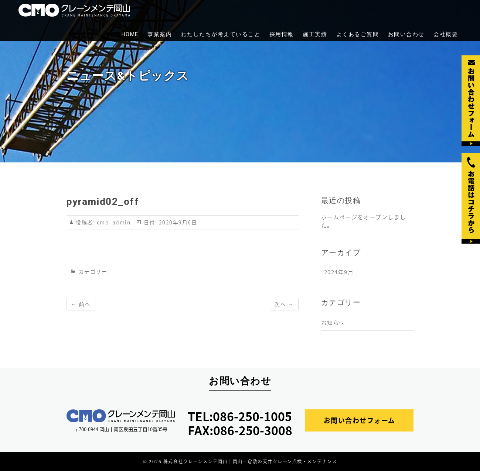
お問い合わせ (406, 34)
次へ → (284, 304)
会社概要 (445, 34)
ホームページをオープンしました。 (363, 221)
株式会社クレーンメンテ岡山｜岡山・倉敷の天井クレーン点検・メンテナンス (250, 461)
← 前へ (81, 304)
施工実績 (315, 34)
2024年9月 (339, 272)
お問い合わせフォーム (359, 420)
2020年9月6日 (177, 222)
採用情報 (281, 34)
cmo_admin (112, 222)
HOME (130, 34)
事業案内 (159, 34)
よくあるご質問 (357, 34)
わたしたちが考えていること (221, 34)
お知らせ (333, 323)
